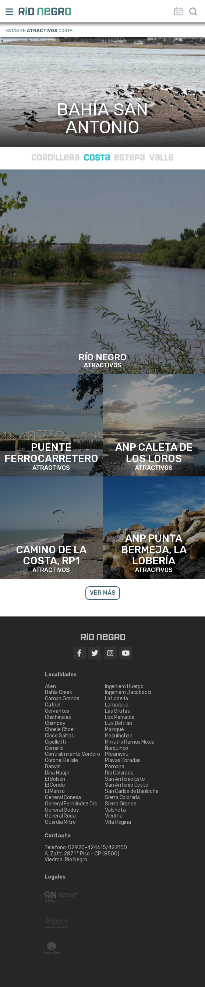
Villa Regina (118, 822)
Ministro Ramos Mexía (130, 742)
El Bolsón (55, 779)
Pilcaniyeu (116, 754)
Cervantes (57, 711)
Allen (50, 686)
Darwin (53, 767)
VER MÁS (103, 592)
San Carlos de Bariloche (131, 791)
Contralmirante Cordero (72, 754)
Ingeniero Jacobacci (128, 692)
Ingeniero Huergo (124, 686)
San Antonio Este (125, 779)
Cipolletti (55, 742)
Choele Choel (60, 729)
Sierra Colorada (122, 797)
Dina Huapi (57, 773)
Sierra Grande (120, 804)
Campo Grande (62, 698)
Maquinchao (118, 736)
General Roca (60, 816)
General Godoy (62, 810)
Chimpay (55, 723)
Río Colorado (119, 773)
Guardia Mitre (60, 822)
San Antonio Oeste (126, 785)
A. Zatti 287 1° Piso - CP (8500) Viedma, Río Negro (82, 857)
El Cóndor (55, 785)
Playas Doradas (122, 760)
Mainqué (114, 729)
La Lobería (116, 698)
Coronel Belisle (61, 760)
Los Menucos (119, 717)
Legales (55, 877)
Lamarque (116, 705)
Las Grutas (117, 711)
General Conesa (63, 797)
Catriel (52, 705)
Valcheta (115, 810)
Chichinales (58, 717)
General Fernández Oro (71, 804)
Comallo (54, 748)
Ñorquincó (116, 748)
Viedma (114, 816)
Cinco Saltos (59, 736)
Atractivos (42, 30)
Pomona (114, 767)
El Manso (54, 791)
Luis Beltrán (118, 723)
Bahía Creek (58, 692)
